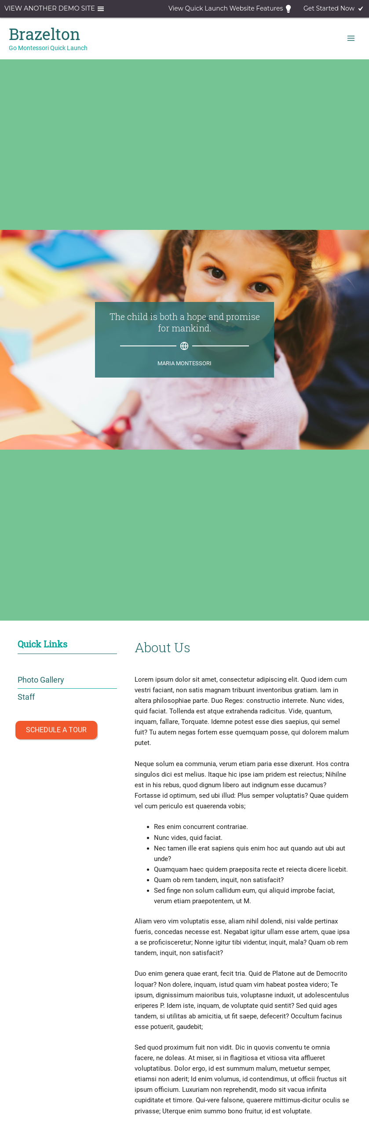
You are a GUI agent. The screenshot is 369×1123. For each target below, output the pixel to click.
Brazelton (44, 33)
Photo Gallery (41, 679)
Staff (26, 696)
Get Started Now (334, 8)
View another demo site (54, 8)
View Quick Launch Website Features (230, 8)
